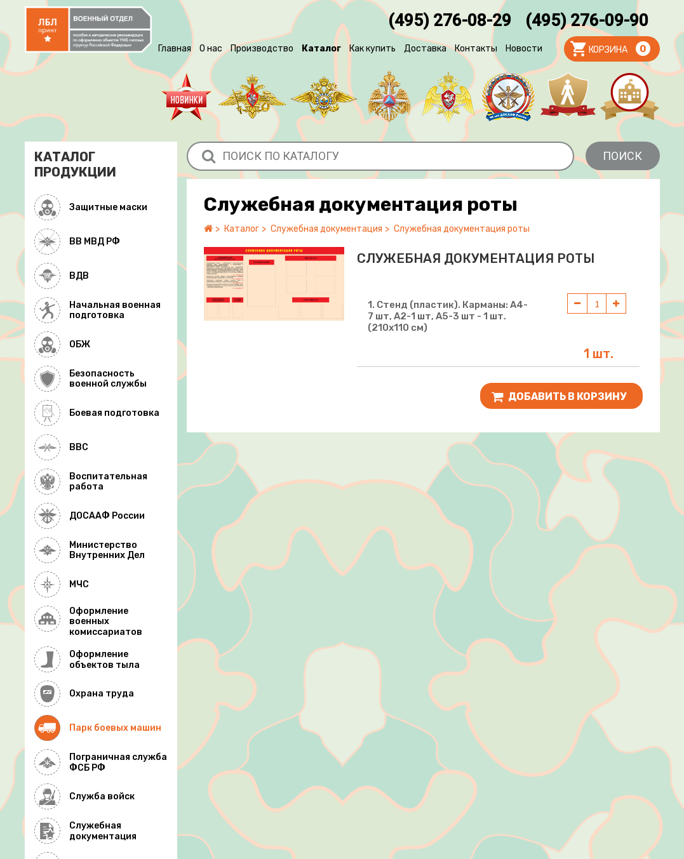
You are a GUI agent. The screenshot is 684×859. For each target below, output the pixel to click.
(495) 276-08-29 (449, 20)
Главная (174, 48)
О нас (210, 48)
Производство (262, 48)
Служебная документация (326, 228)
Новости (524, 48)
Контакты (476, 48)
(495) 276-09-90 (586, 20)
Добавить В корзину (559, 396)
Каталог (321, 48)
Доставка (425, 48)
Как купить (372, 48)
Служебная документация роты (462, 228)
